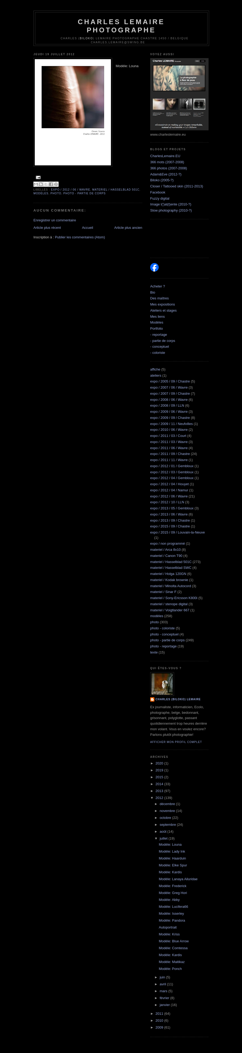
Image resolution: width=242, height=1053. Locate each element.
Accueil (87, 228)
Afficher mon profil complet (176, 742)
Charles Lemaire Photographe (121, 26)
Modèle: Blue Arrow (174, 941)
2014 (159, 784)
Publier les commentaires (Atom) (80, 237)
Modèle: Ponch (170, 969)
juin (163, 977)
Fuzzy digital (159, 198)
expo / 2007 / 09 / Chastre (170, 394)
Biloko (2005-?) (162, 180)
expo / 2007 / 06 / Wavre (169, 387)
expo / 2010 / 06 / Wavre (169, 430)
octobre (166, 818)
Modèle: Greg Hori (173, 893)
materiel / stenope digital (169, 604)
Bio (152, 292)
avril (163, 984)
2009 (159, 1027)
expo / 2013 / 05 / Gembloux (171, 508)
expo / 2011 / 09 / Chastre (170, 454)
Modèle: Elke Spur (173, 865)
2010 (159, 1020)
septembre (168, 825)
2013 (159, 791)
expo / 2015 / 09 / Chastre (170, 526)
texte (154, 652)
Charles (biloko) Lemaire (178, 699)
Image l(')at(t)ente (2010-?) (170, 204)
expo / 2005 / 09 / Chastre (170, 381)
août (163, 831)
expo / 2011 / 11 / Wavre (169, 460)
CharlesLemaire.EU (165, 156)
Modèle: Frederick (172, 886)
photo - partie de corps (84, 193)
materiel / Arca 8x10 (165, 550)
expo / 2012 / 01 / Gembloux (171, 466)
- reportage (158, 335)
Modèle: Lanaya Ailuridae (178, 879)
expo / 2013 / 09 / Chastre (170, 520)
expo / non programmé (167, 543)
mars (164, 991)
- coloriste (157, 353)
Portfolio (156, 328)
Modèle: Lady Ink (172, 851)
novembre (168, 811)
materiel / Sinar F (163, 592)
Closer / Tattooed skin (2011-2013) (176, 186)
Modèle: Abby (169, 900)
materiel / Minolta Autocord (170, 586)
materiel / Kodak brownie (169, 580)
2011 (159, 1014)
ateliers (155, 375)
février (165, 998)
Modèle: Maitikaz (172, 962)
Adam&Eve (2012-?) (166, 174)
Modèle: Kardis (170, 872)
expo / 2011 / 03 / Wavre (169, 442)
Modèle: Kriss (169, 934)
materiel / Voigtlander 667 (169, 610)
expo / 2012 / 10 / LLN (167, 502)
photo (55, 193)
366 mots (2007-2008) (167, 162)
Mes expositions (162, 304)
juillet (164, 838)
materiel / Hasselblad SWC (170, 568)
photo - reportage (163, 646)
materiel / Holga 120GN (168, 574)
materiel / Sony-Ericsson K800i (173, 598)
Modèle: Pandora (172, 920)
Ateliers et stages (163, 310)
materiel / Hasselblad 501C (116, 189)
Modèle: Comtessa (173, 948)
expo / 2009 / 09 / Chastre (170, 418)
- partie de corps (162, 341)
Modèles (156, 322)
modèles (41, 193)
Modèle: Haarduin (172, 858)
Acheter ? (157, 286)
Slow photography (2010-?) (171, 210)
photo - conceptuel (164, 634)
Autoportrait (167, 927)
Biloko (86, 38)
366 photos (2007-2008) (168, 168)
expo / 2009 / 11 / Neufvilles (171, 424)
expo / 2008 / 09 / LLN (167, 405)
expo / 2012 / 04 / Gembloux (171, 478)
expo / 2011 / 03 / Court (168, 436)
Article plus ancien (128, 228)
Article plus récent (47, 228)
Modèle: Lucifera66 (173, 907)
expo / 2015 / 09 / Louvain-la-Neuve (177, 532)
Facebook (157, 192)
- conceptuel (159, 347)
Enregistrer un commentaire (54, 220)
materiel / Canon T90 (166, 556)
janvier (165, 1005)
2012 (159, 798)
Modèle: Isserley (171, 914)
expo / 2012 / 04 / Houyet (169, 484)
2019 (159, 770)
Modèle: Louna (170, 844)
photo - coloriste (162, 628)
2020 (159, 763)
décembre (168, 804)
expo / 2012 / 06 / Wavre (70, 189)
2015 (159, 777)
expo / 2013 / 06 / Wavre (169, 514)
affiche (155, 369)
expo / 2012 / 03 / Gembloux (171, 472)
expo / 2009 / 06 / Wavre (169, 412)
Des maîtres (159, 298)
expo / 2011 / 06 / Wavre (169, 448)
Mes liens (157, 317)
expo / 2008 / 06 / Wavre (169, 400)
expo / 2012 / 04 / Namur (169, 490)
